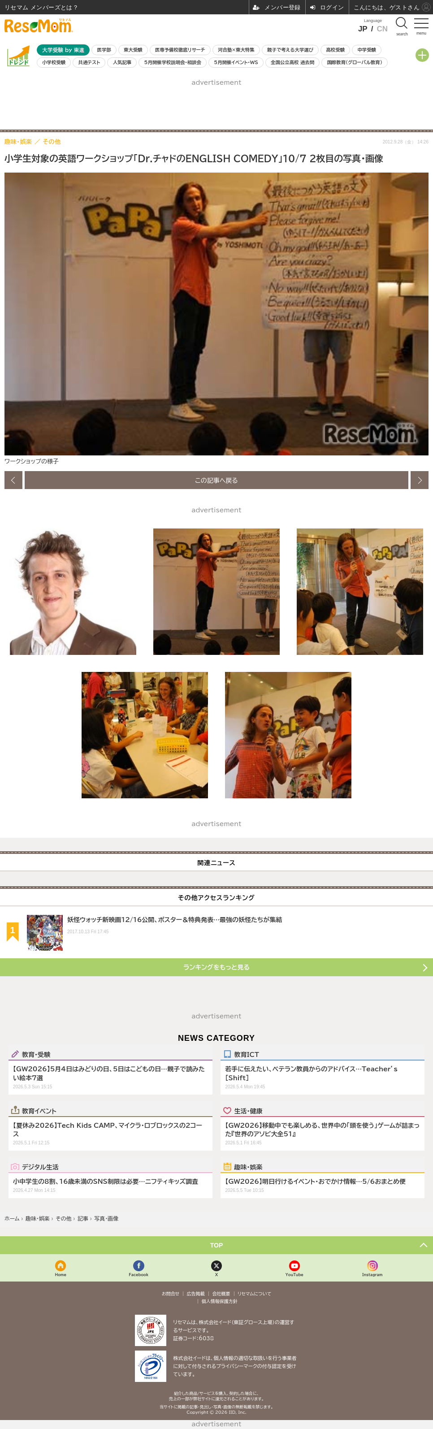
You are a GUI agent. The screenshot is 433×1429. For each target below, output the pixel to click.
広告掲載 (196, 1293)
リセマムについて (254, 1293)
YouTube (294, 1275)
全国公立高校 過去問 (292, 62)
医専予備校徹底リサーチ (180, 50)
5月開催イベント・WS (236, 62)
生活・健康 (248, 1111)
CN (382, 29)
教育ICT (246, 1054)
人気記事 (122, 62)
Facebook (138, 1275)
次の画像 (420, 480)
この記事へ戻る (216, 480)
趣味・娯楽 (248, 1167)
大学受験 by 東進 (63, 50)
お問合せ (171, 1293)
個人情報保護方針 (220, 1301)
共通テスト (89, 62)
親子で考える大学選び (290, 50)
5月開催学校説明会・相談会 (172, 62)
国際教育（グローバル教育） (354, 62)
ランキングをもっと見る (216, 967)
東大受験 (133, 50)
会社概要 (221, 1293)
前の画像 (13, 480)
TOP (216, 1245)
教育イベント (39, 1111)
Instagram (372, 1275)
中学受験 (366, 50)
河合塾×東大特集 (236, 50)
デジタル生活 (40, 1167)
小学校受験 (53, 62)
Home (60, 1275)
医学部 (104, 50)
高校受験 (335, 50)
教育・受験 (36, 1054)
